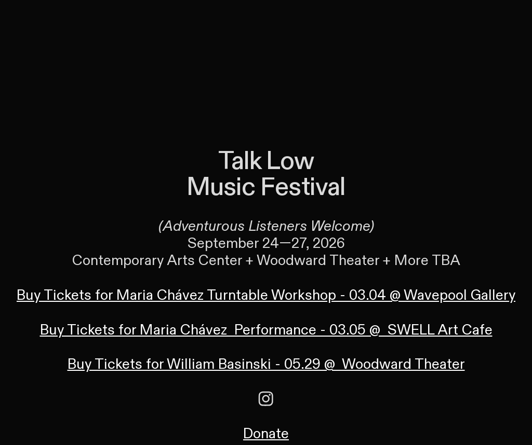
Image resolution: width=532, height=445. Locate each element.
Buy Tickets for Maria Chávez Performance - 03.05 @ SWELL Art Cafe (266, 330)
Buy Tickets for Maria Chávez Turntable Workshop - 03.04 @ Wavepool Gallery (266, 295)
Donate (266, 433)
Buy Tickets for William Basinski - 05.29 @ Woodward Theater (266, 364)
